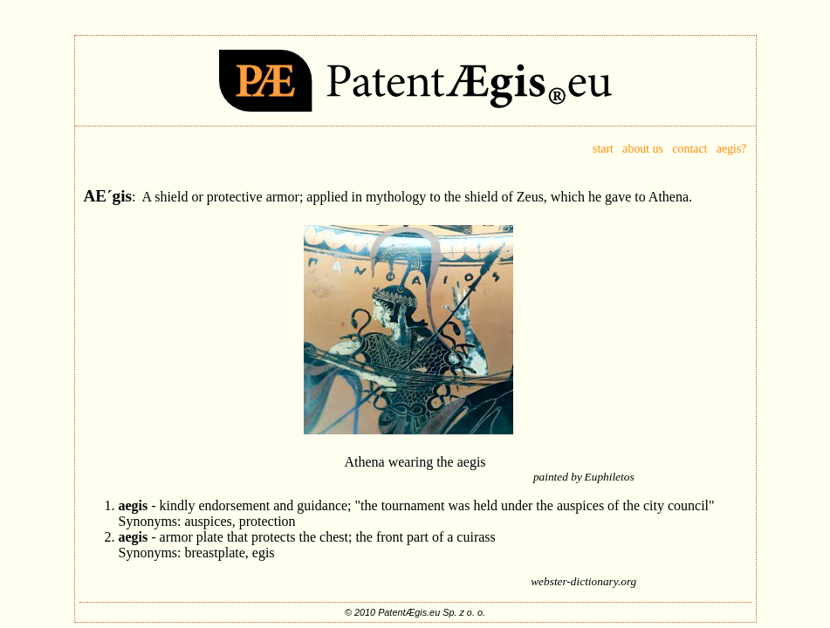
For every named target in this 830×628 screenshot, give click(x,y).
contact (689, 148)
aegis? (732, 148)
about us (642, 148)
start (607, 148)
